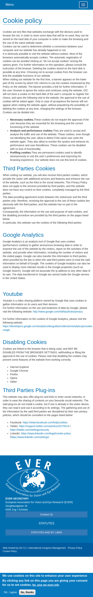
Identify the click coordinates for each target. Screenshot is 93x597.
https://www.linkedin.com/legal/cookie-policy (46, 433)
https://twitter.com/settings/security (29, 429)
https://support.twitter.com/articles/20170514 (44, 426)
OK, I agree (10, 593)
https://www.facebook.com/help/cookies (45, 422)
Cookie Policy (10, 551)
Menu (9, 4)
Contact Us (46, 514)
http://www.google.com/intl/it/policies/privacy (58, 311)
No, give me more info (45, 586)
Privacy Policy (75, 548)
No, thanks (27, 593)
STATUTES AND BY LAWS (46, 532)
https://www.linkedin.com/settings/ (30, 437)
